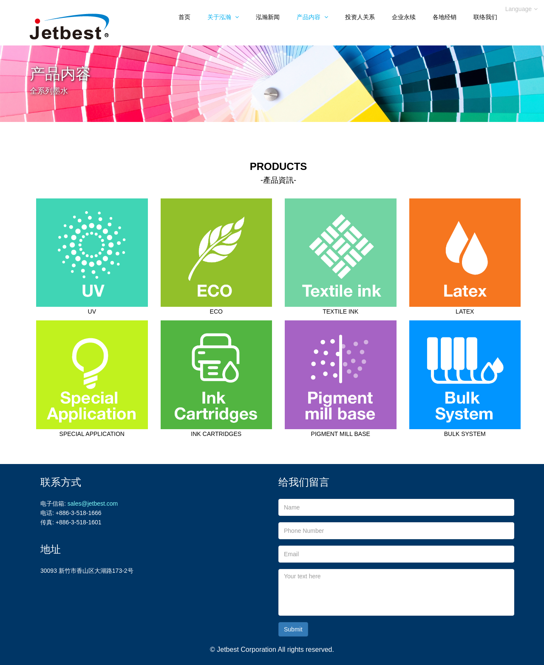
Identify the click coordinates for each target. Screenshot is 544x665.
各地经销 (444, 17)
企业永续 (404, 17)
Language (521, 9)
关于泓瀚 (223, 17)
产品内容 (312, 17)
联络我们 (485, 17)
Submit (293, 629)
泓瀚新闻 (268, 17)
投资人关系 (360, 17)
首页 (184, 17)
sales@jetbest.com (93, 503)
